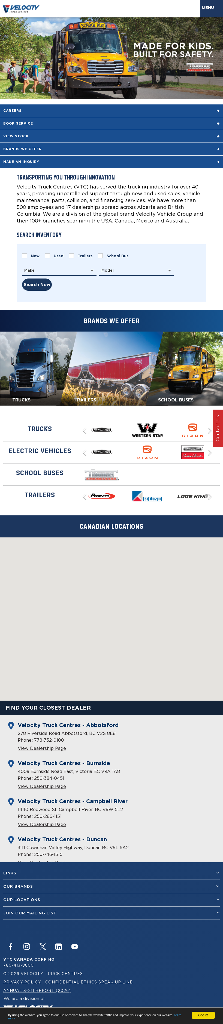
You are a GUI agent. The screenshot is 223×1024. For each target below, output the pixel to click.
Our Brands (111, 886)
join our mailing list (111, 912)
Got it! (203, 1015)
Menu (209, 7)
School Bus (113, 255)
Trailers (80, 255)
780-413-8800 (18, 965)
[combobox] (59, 270)
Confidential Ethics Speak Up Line (89, 982)
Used (54, 255)
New (31, 255)
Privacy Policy (22, 982)
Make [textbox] (29, 270)
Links (111, 872)
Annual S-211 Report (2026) (37, 990)
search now (37, 284)
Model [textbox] (107, 270)
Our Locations (111, 899)
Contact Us (217, 428)
